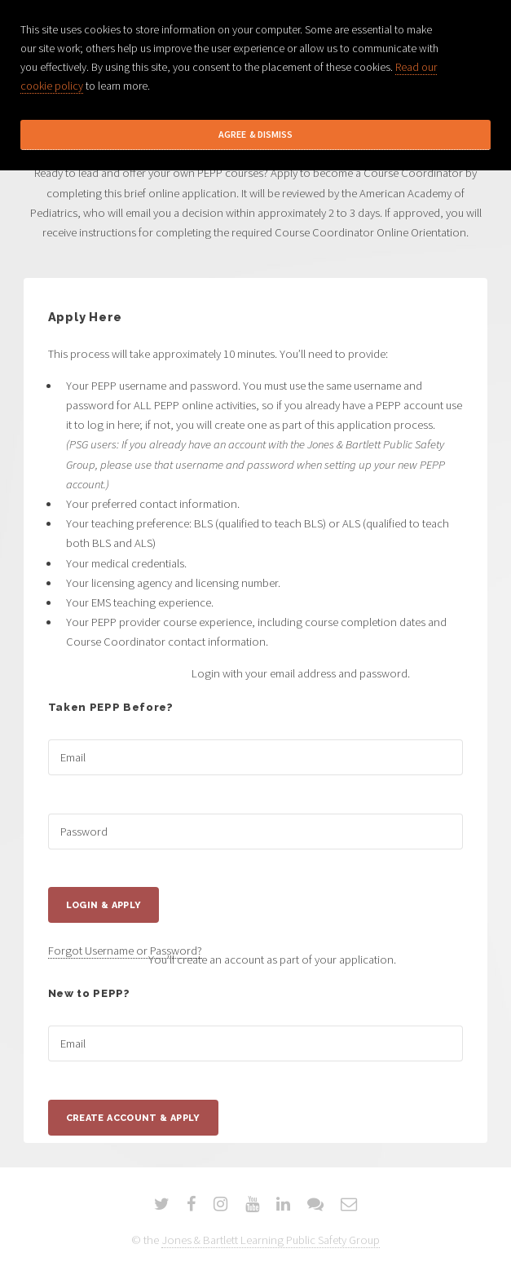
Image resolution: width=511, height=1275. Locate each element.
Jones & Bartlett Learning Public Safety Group (270, 1240)
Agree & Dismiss (255, 134)
